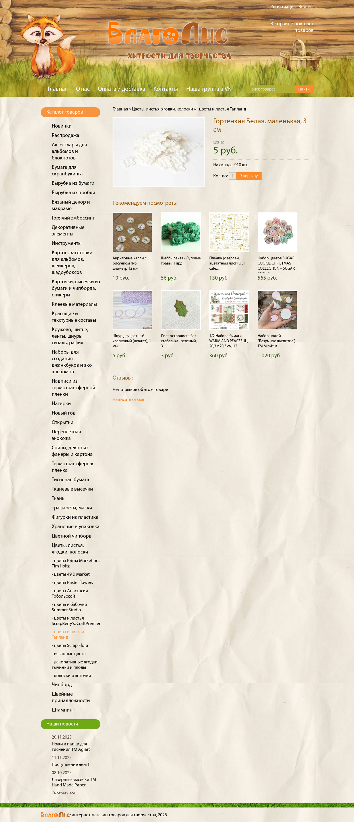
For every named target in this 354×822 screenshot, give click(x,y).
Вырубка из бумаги (73, 183)
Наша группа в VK (208, 89)
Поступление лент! (70, 764)
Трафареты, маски (72, 508)
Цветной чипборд (72, 536)
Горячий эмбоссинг (73, 218)
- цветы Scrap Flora (70, 645)
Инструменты (67, 243)
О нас (83, 89)
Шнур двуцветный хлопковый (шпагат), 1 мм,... (132, 341)
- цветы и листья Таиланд (221, 109)
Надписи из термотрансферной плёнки (73, 388)
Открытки (62, 422)
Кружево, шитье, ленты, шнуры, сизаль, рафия (70, 336)
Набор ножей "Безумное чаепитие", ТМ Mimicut (276, 341)
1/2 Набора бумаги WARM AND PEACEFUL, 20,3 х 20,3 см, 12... (228, 341)
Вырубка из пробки (73, 193)
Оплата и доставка (121, 89)
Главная (58, 89)
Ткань (58, 498)
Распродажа (65, 135)
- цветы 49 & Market (71, 574)
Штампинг (63, 710)
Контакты (166, 89)
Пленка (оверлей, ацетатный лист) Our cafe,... (227, 263)
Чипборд (62, 685)
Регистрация (283, 7)
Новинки (62, 126)
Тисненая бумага (70, 480)
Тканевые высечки (72, 489)
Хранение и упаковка (76, 527)
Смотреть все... (65, 793)
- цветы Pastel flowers (72, 583)
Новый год (64, 413)
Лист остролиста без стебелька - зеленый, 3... (179, 341)
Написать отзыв (128, 399)
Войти (305, 7)
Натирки (61, 404)
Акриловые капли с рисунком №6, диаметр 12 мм (129, 263)
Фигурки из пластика (75, 517)
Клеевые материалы (74, 304)
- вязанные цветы (69, 654)
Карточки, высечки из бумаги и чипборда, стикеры (76, 288)
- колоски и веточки (71, 676)
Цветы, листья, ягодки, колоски (162, 109)
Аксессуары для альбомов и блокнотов (69, 151)
